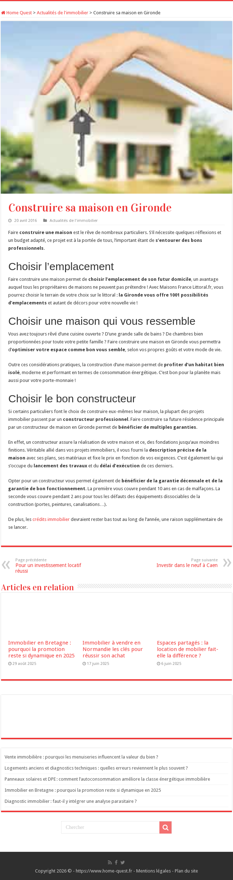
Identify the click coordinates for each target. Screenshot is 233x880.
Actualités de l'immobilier (62, 12)
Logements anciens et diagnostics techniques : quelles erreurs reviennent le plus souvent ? (96, 768)
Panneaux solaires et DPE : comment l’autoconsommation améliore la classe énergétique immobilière (107, 779)
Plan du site (186, 871)
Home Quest (16, 12)
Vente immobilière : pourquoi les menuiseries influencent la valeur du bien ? (81, 757)
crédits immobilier (51, 519)
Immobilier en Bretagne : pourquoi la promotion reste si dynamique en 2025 (41, 649)
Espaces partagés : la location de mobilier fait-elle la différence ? (187, 649)
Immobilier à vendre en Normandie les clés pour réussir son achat (113, 649)
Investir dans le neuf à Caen (181, 563)
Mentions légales (153, 871)
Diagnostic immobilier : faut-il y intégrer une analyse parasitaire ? (71, 801)
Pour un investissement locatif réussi (52, 566)
